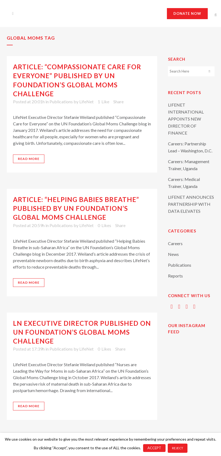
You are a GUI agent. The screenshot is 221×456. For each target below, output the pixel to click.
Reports (175, 275)
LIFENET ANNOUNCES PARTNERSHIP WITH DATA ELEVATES (191, 204)
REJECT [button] (177, 448)
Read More (28, 159)
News (173, 254)
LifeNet (86, 101)
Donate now (187, 13)
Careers (175, 243)
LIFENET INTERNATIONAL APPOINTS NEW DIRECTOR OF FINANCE (186, 118)
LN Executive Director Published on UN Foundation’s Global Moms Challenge (82, 332)
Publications (61, 101)
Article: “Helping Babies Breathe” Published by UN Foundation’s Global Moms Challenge (76, 208)
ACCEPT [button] (154, 448)
